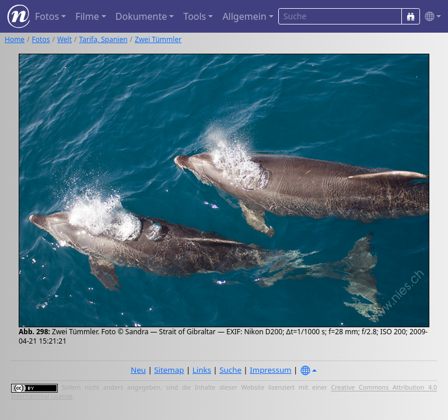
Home (14, 39)
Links (201, 370)
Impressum (270, 370)
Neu (138, 370)
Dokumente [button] (141, 16)
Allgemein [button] (244, 16)
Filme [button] (87, 16)
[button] (430, 16)
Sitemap (169, 370)
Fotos (41, 39)
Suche (230, 370)
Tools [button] (194, 16)
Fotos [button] (47, 16)
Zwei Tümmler (158, 39)
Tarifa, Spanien (103, 39)
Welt (64, 39)
